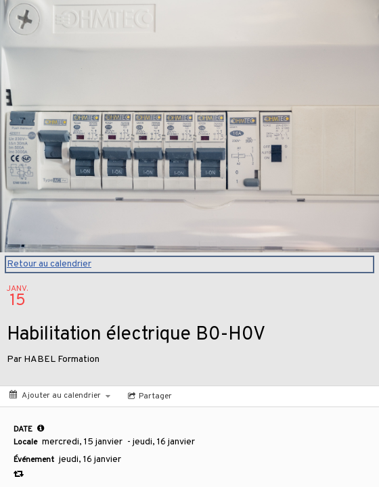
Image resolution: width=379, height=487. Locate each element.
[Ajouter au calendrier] (60, 395)
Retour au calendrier (49, 264)
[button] (40, 428)
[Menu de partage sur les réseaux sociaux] (148, 396)
